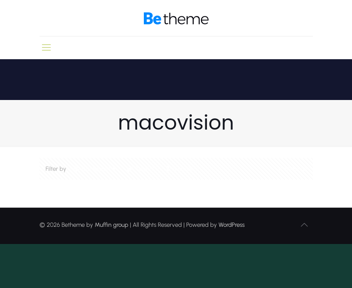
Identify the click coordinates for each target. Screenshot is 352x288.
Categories (95, 168)
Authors (182, 168)
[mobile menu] (46, 47)
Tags (141, 168)
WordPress (232, 224)
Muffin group (111, 224)
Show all (291, 168)
